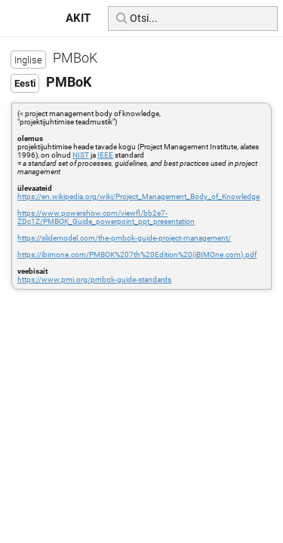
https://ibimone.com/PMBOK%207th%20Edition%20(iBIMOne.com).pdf (137, 254)
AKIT (78, 18)
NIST (80, 155)
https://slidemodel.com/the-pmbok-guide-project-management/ (124, 238)
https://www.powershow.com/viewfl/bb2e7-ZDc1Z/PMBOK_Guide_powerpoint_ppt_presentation (106, 217)
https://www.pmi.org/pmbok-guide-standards (94, 279)
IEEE (105, 155)
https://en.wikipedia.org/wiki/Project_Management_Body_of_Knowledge (138, 196)
